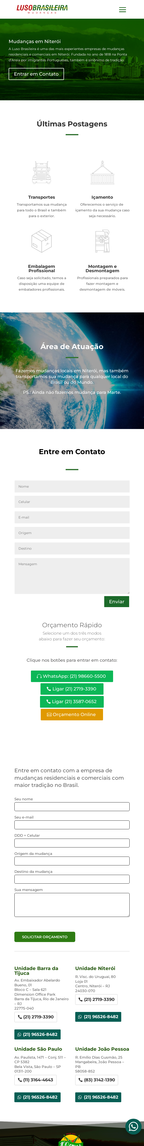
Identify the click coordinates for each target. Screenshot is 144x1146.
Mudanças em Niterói (35, 42)
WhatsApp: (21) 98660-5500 (74, 676)
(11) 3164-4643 (38, 1080)
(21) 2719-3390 (38, 1017)
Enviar (116, 601)
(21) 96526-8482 (40, 1034)
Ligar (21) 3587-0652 (74, 701)
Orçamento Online (74, 714)
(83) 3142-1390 (99, 1080)
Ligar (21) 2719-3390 (74, 689)
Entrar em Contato (36, 75)
